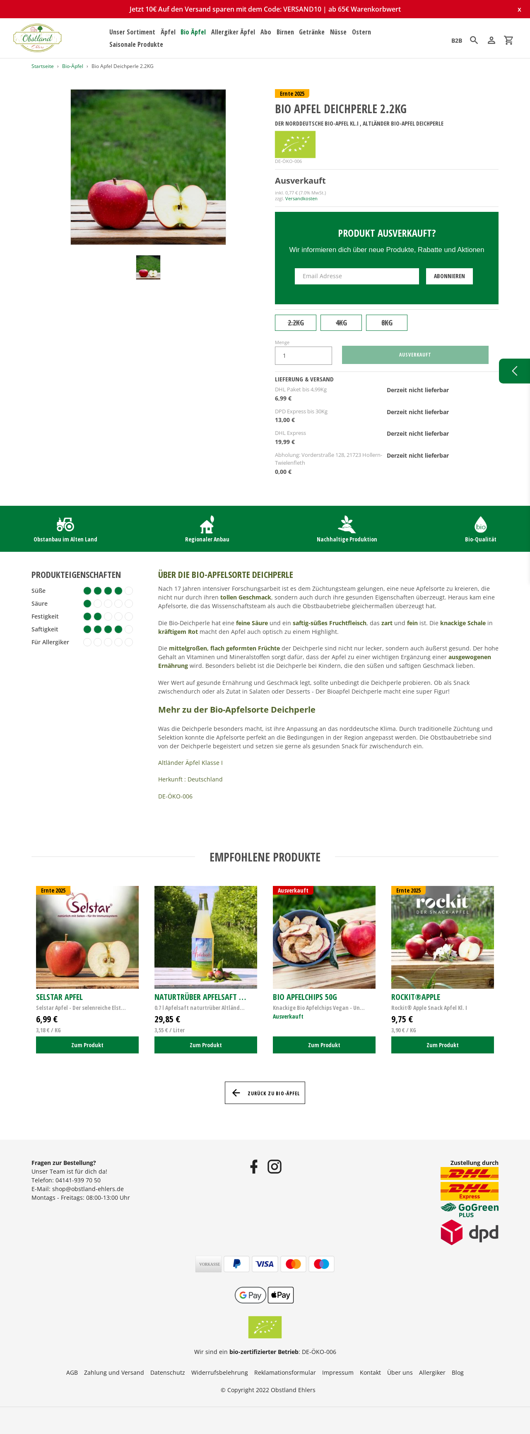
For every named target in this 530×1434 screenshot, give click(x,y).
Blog (458, 1372)
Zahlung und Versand (114, 1372)
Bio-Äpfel (72, 66)
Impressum (338, 1372)
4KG (341, 323)
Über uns (400, 1372)
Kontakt (370, 1372)
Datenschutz (167, 1372)
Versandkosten (301, 198)
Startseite (42, 66)
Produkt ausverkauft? (387, 233)
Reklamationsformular (285, 1372)
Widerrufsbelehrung (219, 1372)
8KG (387, 323)
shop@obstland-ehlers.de (88, 1189)
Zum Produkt (87, 1045)
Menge (282, 342)
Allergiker (432, 1372)
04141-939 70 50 (78, 1180)
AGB (72, 1372)
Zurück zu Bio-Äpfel (265, 1093)
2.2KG (296, 323)
